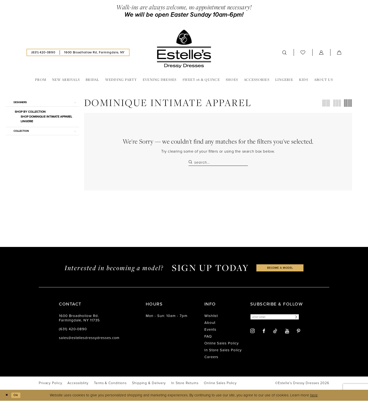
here (314, 396)
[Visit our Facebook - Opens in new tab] (264, 333)
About (209, 324)
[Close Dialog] (7, 396)
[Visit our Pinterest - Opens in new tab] (298, 333)
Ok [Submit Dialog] (18, 396)
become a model (280, 269)
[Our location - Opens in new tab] (94, 52)
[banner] (184, 49)
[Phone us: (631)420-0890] (43, 52)
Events (210, 331)
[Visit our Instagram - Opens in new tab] (252, 333)
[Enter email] (279, 319)
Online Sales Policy (221, 344)
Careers (211, 358)
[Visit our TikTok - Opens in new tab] (275, 333)
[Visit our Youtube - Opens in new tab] (287, 333)
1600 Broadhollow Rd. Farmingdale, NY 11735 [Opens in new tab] (79, 319)
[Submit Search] (191, 162)
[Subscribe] (304, 319)
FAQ (208, 338)
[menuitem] (43, 52)
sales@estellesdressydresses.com (89, 339)
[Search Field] (218, 162)
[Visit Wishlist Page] (303, 52)
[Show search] (285, 52)
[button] (321, 52)
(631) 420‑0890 (73, 330)
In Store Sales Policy (223, 351)
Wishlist (211, 317)
